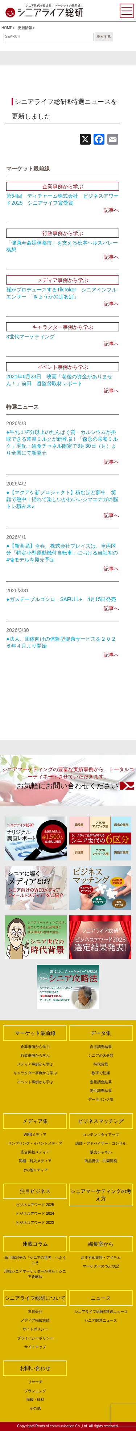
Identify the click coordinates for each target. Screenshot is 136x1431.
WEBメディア (35, 1135)
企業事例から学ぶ (35, 1047)
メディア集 (35, 1121)
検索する (103, 37)
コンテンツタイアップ (101, 1135)
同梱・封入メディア (35, 1161)
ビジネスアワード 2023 (35, 1223)
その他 (35, 1408)
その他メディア (35, 1170)
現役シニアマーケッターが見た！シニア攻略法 (35, 1273)
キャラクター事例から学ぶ (35, 1073)
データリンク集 (101, 1099)
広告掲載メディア (35, 1152)
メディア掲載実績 (35, 1320)
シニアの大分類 (101, 1055)
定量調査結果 (101, 1082)
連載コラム (35, 1244)
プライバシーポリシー (35, 1338)
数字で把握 (101, 1073)
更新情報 (25, 28)
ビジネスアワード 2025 (35, 1205)
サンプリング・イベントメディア (35, 1143)
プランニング (35, 1391)
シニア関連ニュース (101, 1320)
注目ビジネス (35, 1191)
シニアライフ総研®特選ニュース (101, 1312)
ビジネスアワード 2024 (35, 1214)
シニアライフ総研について (35, 1298)
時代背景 (101, 1064)
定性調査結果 (101, 1091)
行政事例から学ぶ (35, 1055)
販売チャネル (101, 1152)
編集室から (101, 1244)
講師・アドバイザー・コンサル (100, 1143)
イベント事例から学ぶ (35, 1082)
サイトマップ (35, 1347)
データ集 (101, 1033)
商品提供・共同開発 (101, 1161)
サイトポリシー (35, 1329)
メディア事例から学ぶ (35, 1064)
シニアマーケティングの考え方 (100, 1194)
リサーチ (35, 1382)
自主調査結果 (101, 1047)
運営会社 (35, 1312)
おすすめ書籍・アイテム (101, 1257)
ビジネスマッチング (101, 1121)
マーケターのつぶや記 (101, 1266)
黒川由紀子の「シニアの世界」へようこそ (35, 1260)
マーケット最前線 (35, 1033)
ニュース (101, 1298)
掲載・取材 (35, 1400)
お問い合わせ (35, 1368)
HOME (6, 28)
